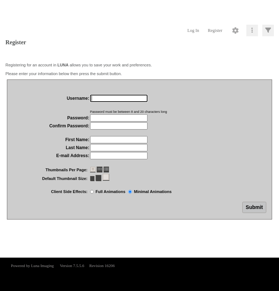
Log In (193, 30)
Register (215, 30)
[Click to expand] (268, 30)
